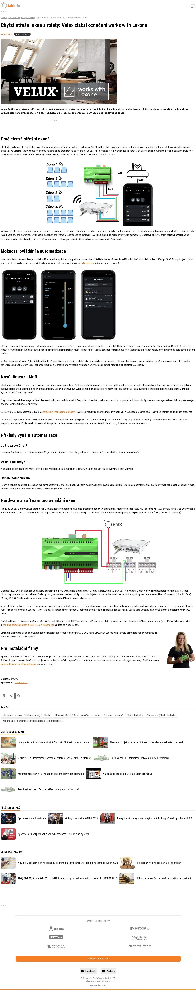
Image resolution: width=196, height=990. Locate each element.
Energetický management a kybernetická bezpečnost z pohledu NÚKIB (154, 818)
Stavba (47, 715)
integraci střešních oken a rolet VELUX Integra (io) (28, 625)
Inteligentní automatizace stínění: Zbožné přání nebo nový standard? (54, 742)
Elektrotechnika (14, 18)
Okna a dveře (61, 715)
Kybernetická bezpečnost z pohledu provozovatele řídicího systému (54, 834)
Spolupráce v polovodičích (32, 818)
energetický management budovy (58, 411)
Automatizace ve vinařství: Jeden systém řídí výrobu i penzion (51, 773)
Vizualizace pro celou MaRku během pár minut (127, 773)
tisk (4, 696)
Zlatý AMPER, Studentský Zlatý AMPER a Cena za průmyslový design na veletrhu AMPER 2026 (67, 878)
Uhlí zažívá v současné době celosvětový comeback (163, 878)
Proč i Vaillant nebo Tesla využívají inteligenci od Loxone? (48, 789)
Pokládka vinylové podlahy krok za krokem (159, 862)
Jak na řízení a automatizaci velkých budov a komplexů (140, 758)
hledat (19, 696)
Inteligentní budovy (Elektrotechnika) (21, 715)
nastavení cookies (98, 985)
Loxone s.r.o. (6, 34)
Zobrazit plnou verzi (98, 958)
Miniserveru (88, 263)
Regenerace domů (113, 715)
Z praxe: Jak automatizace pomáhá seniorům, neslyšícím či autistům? (55, 758)
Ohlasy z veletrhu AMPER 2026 (81, 818)
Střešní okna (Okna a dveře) (86, 715)
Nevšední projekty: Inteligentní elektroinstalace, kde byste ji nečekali (147, 742)
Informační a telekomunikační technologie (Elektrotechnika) (32, 720)
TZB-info (4, 18)
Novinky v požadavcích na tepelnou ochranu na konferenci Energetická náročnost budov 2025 (68, 862)
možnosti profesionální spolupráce (19, 664)
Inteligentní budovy (28, 18)
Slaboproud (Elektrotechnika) (161, 715)
